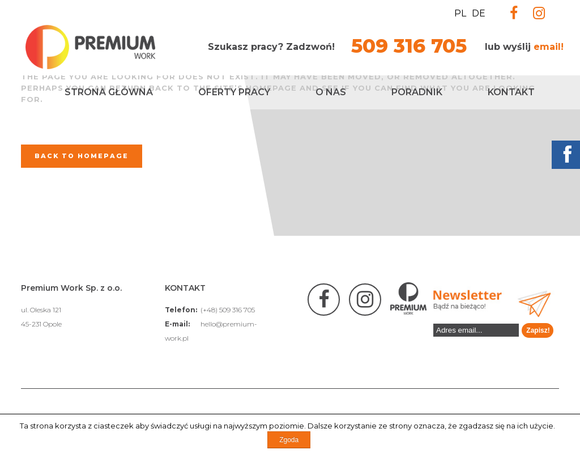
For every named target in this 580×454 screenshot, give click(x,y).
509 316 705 (409, 46)
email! (549, 46)
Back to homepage (82, 156)
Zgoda (288, 440)
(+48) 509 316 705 (228, 310)
